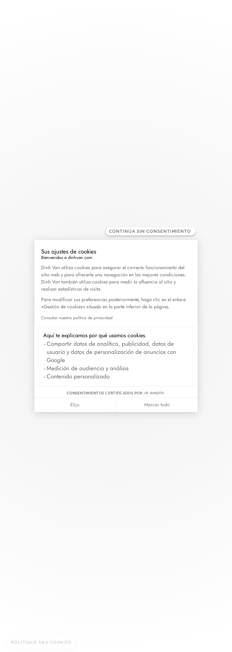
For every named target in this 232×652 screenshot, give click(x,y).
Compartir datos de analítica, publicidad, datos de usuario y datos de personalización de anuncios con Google (111, 352)
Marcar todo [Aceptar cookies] (157, 404)
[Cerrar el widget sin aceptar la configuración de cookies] (150, 231)
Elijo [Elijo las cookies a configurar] (75, 404)
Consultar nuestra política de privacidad (77, 318)
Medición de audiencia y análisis (88, 368)
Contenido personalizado (78, 376)
